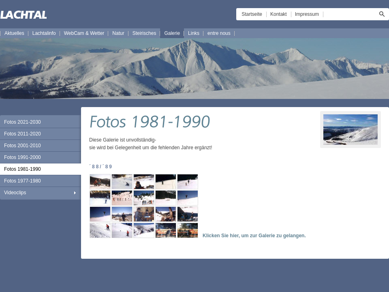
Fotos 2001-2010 (22, 145)
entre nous (219, 33)
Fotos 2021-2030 (22, 122)
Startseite (252, 14)
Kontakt (278, 14)
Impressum (307, 14)
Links (193, 33)
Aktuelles (14, 33)
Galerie (172, 33)
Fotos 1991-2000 (22, 157)
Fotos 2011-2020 (22, 134)
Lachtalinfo (44, 33)
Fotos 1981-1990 (22, 169)
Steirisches (144, 33)
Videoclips (15, 192)
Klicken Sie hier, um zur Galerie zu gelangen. (254, 235)
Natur (118, 33)
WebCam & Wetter (84, 33)
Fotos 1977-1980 (22, 181)
